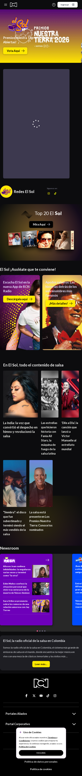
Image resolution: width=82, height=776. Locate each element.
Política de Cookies (27, 747)
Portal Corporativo (41, 724)
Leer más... (41, 664)
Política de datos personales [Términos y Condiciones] (41, 761)
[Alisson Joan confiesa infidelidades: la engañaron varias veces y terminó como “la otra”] (26, 572)
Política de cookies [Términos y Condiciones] (41, 769)
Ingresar (68, 4)
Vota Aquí (16, 51)
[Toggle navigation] (5, 4)
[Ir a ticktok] (27, 695)
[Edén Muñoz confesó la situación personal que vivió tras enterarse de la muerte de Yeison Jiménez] (26, 589)
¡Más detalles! (61, 303)
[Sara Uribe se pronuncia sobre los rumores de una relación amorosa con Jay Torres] (26, 607)
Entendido (41, 753)
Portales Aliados (41, 713)
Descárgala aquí (20, 299)
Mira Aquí (41, 224)
